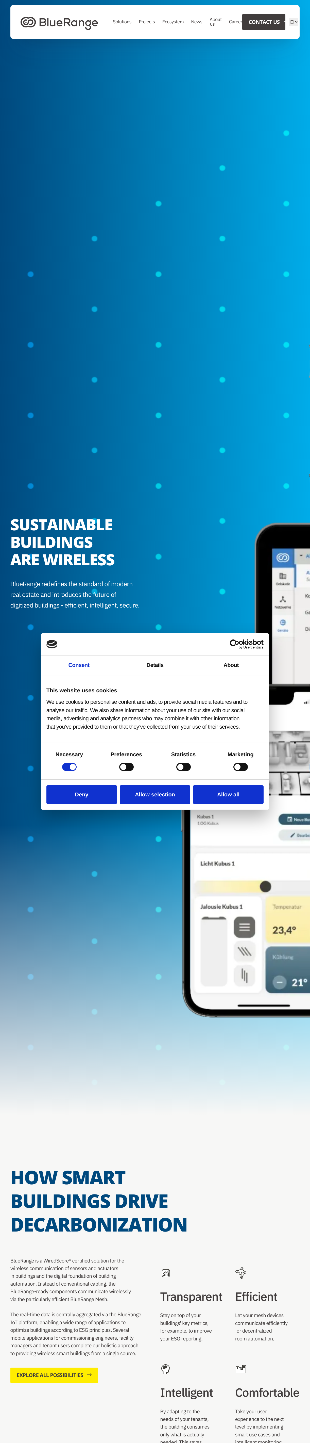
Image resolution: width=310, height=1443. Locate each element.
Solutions (122, 22)
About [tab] (231, 665)
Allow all (228, 794)
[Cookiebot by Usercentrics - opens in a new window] (241, 644)
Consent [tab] (78, 665)
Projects (147, 22)
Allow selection (155, 794)
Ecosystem (173, 22)
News (197, 22)
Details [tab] (154, 665)
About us (216, 22)
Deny (81, 794)
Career (235, 22)
